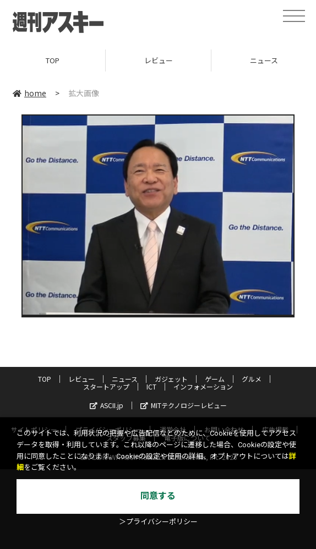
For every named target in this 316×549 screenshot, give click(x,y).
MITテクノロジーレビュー (183, 405)
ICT (151, 386)
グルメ (251, 378)
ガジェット (171, 378)
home (29, 92)
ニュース (125, 378)
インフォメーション (203, 386)
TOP (52, 60)
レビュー (158, 60)
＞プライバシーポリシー (158, 522)
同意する (158, 496)
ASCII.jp (106, 405)
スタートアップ (106, 386)
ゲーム (215, 378)
